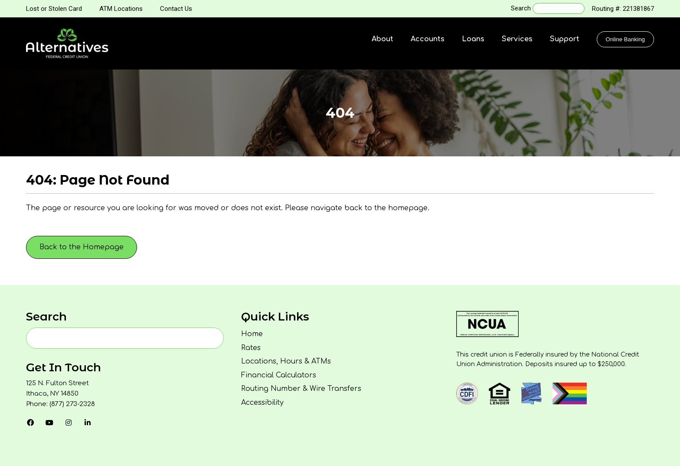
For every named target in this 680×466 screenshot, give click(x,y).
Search (521, 8)
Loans (473, 39)
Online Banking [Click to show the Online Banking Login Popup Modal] (625, 39)
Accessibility (262, 403)
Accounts (428, 39)
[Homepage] (67, 43)
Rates (251, 348)
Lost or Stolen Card (54, 9)
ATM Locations (121, 9)
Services (517, 39)
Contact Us (176, 9)
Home (252, 334)
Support (564, 39)
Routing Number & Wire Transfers (301, 389)
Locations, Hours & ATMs (286, 361)
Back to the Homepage (81, 247)
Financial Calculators (278, 375)
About (382, 39)
